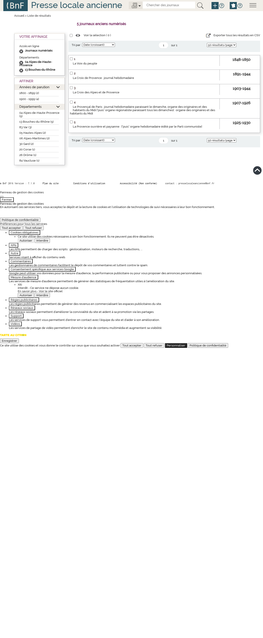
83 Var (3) (25, 127)
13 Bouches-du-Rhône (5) (36, 121)
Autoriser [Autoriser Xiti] (26, 295)
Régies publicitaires (24, 300)
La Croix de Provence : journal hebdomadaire (103, 78)
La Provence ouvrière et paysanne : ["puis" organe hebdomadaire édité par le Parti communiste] (137, 126)
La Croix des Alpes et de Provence (96, 92)
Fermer (7, 199)
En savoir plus (27, 291)
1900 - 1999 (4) (29, 99)
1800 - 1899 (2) (29, 93)
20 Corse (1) (27, 149)
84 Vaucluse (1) (29, 160)
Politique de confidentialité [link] (20, 220)
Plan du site (51, 183)
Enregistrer (9, 340)
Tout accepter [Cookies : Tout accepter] (11, 228)
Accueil (19, 15)
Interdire (42, 240)
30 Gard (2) (26, 144)
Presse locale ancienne (76, 5)
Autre (14, 253)
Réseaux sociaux (22, 308)
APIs (13, 245)
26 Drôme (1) (27, 155)
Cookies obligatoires (24, 232)
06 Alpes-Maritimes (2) (34, 138)
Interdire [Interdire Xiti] (42, 295)
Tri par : (77, 45)
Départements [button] (30, 106)
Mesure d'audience (23, 277)
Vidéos (15, 324)
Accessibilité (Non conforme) (138, 183)
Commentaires (21, 261)
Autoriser (26, 240)
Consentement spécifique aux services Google (42, 269)
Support (16, 316)
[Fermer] (2, 196)
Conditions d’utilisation (89, 183)
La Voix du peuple (85, 63)
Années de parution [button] (34, 87)
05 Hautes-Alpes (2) (32, 132)
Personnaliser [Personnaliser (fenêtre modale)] (176, 345)
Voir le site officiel (51, 291)
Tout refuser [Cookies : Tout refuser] (33, 228)
